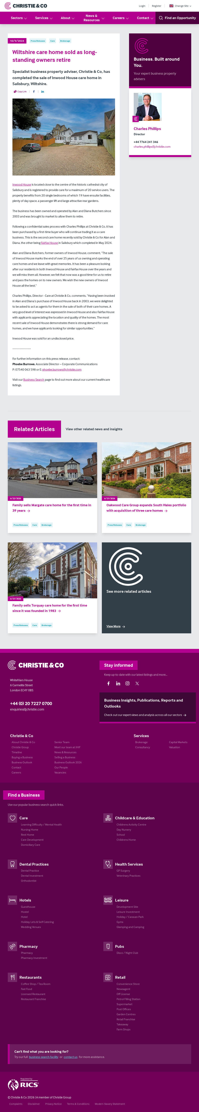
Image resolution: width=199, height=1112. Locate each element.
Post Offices (124, 1009)
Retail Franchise (126, 1019)
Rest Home (27, 834)
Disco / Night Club (127, 953)
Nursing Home (29, 829)
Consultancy (142, 747)
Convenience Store (128, 984)
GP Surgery (123, 870)
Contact (145, 18)
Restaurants (30, 977)
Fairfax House (49, 243)
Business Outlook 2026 (68, 762)
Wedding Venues (31, 927)
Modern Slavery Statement (110, 1103)
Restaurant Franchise (33, 999)
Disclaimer (34, 1103)
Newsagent (123, 989)
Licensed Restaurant (33, 994)
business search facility (43, 1057)
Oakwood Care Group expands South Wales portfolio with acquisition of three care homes (146, 508)
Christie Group (20, 747)
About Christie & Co (23, 742)
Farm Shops (123, 1029)
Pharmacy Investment (34, 958)
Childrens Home (126, 839)
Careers (121, 18)
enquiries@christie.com (27, 709)
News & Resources (94, 17)
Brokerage (141, 742)
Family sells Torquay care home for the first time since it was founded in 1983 (49, 608)
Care (23, 817)
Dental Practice (30, 870)
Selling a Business (64, 757)
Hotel (24, 917)
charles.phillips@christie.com (152, 146)
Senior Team (61, 742)
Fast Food (26, 989)
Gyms (120, 922)
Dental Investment (32, 875)
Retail (120, 977)
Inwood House (21, 184)
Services (44, 18)
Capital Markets (178, 742)
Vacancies (60, 772)
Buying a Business (22, 757)
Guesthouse (28, 907)
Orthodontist (28, 880)
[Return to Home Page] (26, 5)
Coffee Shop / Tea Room (35, 984)
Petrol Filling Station (128, 999)
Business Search (33, 379)
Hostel (25, 912)
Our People (61, 767)
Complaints (15, 1103)
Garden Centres (126, 1014)
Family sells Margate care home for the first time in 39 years (51, 508)
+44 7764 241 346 (146, 142)
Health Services (129, 864)
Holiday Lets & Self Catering (37, 922)
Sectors (19, 18)
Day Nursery (124, 829)
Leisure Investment (128, 912)
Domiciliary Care (30, 845)
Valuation (174, 747)
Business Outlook (22, 762)
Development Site (127, 907)
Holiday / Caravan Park (130, 917)
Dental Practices (34, 864)
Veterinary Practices (128, 875)
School (121, 834)
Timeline (17, 752)
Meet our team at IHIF (67, 747)
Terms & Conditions (78, 1103)
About (68, 18)
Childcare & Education (134, 817)
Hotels (25, 900)
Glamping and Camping (130, 927)
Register (156, 5)
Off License (123, 994)
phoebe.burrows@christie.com (61, 369)
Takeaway (122, 1024)
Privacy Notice (53, 1103)
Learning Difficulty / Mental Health (41, 824)
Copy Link (20, 91)
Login (142, 5)
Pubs (119, 946)
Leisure (121, 900)
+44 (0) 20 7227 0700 (31, 703)
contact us (71, 1057)
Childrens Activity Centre (131, 824)
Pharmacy (28, 946)
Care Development (32, 839)
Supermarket (124, 1004)
